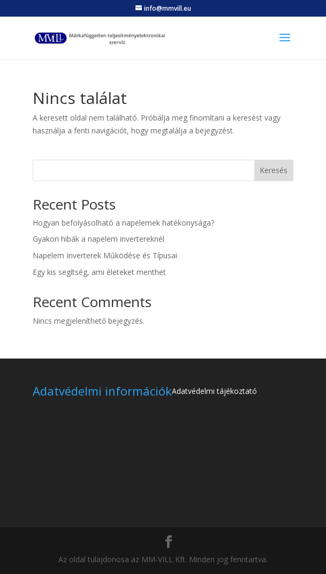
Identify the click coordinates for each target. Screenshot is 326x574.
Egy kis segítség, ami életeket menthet (99, 272)
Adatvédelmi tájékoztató (214, 391)
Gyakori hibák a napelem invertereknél (98, 239)
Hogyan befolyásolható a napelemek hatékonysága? (123, 223)
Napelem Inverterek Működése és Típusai (105, 255)
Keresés (273, 170)
